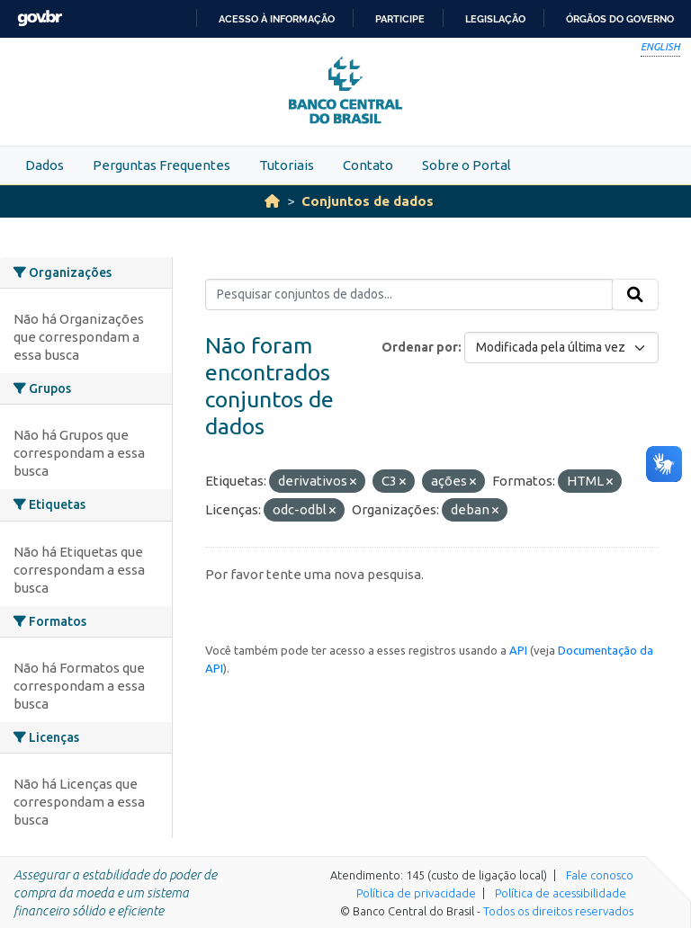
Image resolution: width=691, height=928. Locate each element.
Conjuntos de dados (367, 201)
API (518, 650)
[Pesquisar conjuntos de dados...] (409, 295)
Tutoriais (286, 165)
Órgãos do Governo (620, 19)
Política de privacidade (416, 893)
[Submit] (635, 295)
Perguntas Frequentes (161, 165)
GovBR (39, 18)
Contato (368, 165)
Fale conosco (599, 875)
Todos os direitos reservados (558, 911)
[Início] (272, 201)
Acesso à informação (277, 19)
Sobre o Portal (466, 165)
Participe (400, 19)
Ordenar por (419, 347)
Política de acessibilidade (560, 893)
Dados (44, 165)
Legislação (495, 19)
